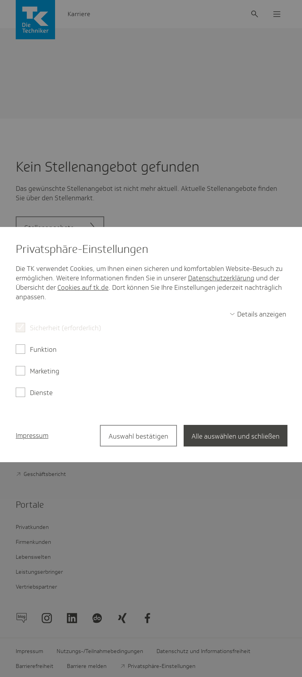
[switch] (258, 314)
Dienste (41, 392)
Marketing (44, 371)
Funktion (43, 349)
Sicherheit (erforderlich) (65, 328)
